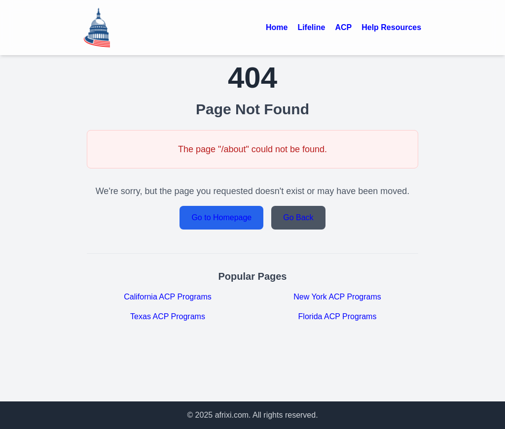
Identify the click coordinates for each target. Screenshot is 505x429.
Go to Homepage (221, 217)
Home (277, 27)
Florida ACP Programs (337, 316)
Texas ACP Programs (167, 316)
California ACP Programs (168, 297)
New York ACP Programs (337, 297)
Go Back (298, 217)
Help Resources (391, 27)
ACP (343, 27)
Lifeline (311, 27)
